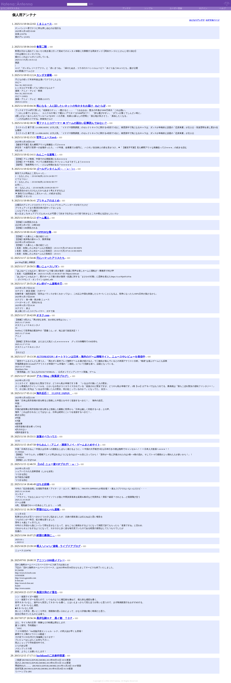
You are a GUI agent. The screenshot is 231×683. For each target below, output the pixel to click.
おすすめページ (212, 20)
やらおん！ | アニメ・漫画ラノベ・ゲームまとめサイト (68, 444)
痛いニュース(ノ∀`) (47, 266)
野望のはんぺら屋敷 (48, 509)
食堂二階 (41, 46)
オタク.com (42, 315)
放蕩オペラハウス (46, 436)
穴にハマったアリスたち (50, 258)
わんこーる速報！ (46, 154)
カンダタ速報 (44, 75)
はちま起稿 (42, 484)
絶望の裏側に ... (45, 535)
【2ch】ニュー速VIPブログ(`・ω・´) (57, 464)
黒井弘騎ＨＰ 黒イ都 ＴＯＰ (55, 618)
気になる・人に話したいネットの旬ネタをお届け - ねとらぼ (70, 105)
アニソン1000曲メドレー (51, 560)
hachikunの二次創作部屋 (50, 655)
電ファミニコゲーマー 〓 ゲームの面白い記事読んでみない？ (71, 123)
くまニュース (44, 24)
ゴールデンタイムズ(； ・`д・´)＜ (55, 168)
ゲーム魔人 (42, 217)
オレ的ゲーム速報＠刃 (49, 283)
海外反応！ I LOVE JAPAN (54, 393)
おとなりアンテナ (197, 20)
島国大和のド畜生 (47, 592)
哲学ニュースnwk (46, 137)
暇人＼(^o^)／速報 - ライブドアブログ (59, 546)
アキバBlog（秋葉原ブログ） (53, 376)
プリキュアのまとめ (48, 200)
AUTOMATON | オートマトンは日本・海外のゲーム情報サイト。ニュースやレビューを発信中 (90, 356)
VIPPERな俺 (43, 232)
